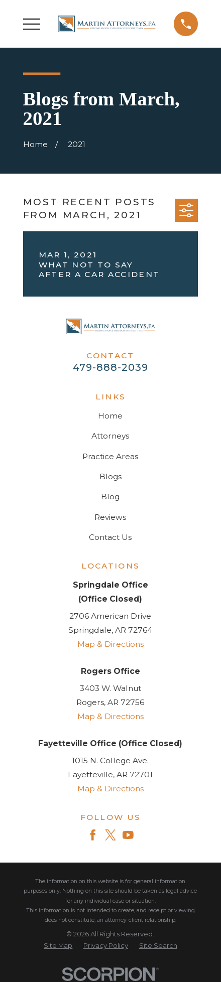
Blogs (110, 476)
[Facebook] (92, 834)
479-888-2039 (110, 367)
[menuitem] (58, 945)
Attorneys (110, 436)
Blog (110, 496)
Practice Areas (110, 456)
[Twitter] (110, 834)
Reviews (110, 517)
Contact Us (110, 537)
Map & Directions (110, 644)
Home (110, 415)
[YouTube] (128, 834)
